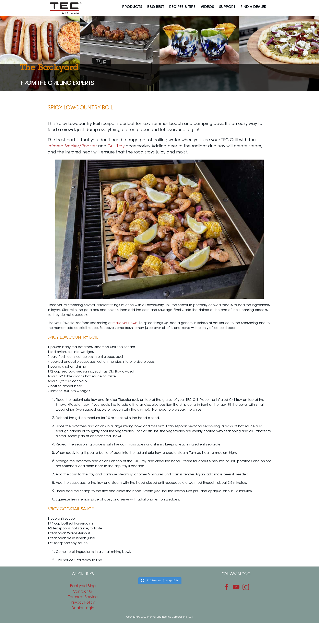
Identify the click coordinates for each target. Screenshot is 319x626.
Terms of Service (83, 597)
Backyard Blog (83, 586)
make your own (125, 323)
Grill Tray (116, 146)
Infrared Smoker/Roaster (72, 146)
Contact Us (83, 592)
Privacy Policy (83, 603)
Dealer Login (82, 608)
